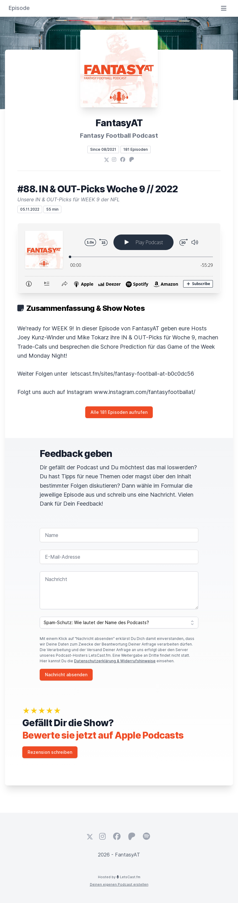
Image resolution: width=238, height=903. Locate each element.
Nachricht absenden (66, 674)
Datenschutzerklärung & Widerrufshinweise (115, 661)
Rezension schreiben (50, 752)
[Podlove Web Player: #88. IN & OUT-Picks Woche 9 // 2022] (119, 258)
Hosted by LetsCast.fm (119, 877)
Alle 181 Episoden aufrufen (119, 412)
